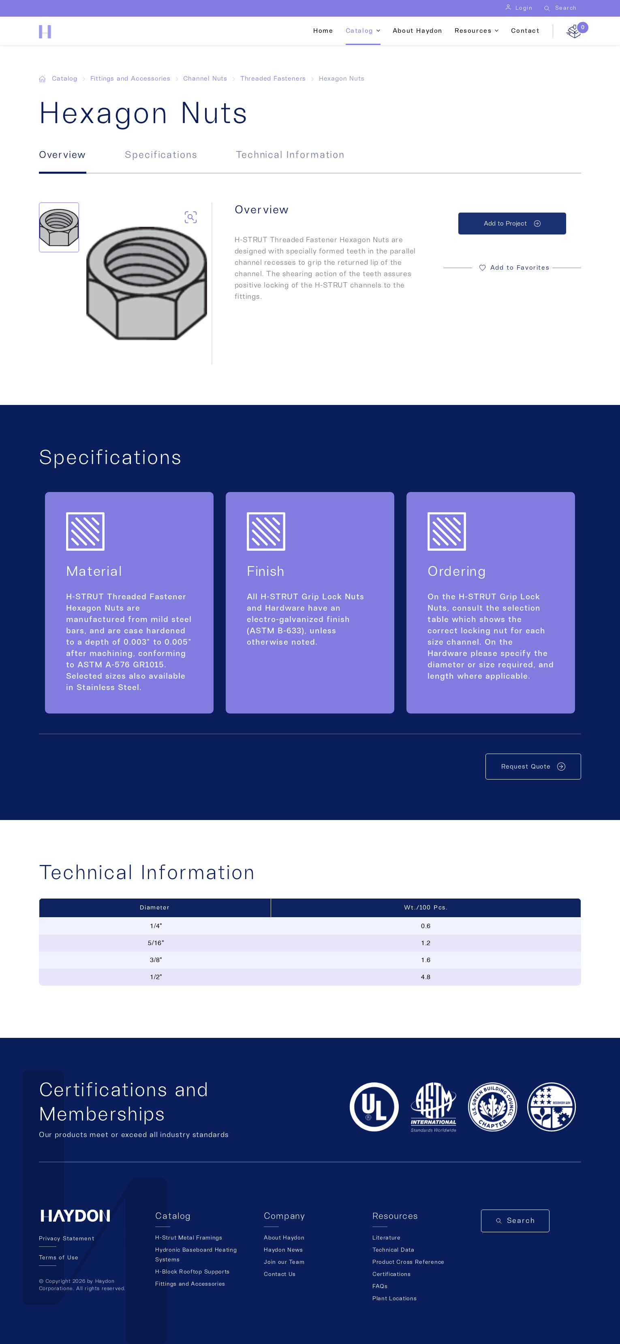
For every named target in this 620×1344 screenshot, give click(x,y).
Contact (525, 31)
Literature (386, 1238)
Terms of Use (59, 1258)
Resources (473, 31)
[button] (512, 268)
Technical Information (290, 155)
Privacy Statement (66, 1239)
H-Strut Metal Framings (188, 1238)
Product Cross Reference (408, 1262)
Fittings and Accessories (130, 78)
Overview (62, 155)
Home (323, 31)
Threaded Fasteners (273, 78)
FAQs (380, 1286)
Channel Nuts (205, 78)
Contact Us (280, 1274)
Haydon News (283, 1250)
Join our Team (284, 1262)
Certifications (391, 1274)
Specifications (161, 155)
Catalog (359, 31)
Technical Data (393, 1250)
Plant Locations (394, 1298)
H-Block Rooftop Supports (192, 1272)
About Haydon (418, 31)
